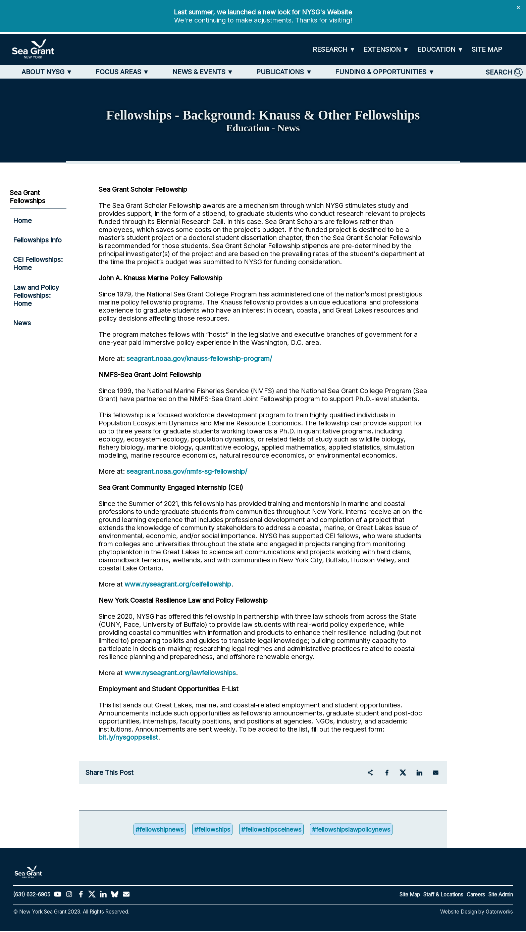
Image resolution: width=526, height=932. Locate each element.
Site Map (410, 895)
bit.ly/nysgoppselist (128, 737)
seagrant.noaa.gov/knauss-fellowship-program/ (199, 359)
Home (22, 221)
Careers (476, 895)
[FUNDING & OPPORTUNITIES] (384, 72)
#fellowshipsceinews (271, 830)
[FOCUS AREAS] (122, 72)
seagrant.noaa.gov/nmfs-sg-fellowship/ (186, 471)
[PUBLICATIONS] (284, 72)
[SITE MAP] (487, 49)
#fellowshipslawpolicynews (355, 830)
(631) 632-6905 (31, 895)
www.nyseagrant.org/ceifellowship (177, 584)
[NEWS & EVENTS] (203, 72)
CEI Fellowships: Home (38, 263)
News (22, 323)
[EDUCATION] (440, 49)
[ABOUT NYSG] (47, 72)
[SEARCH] (504, 72)
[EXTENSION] (386, 49)
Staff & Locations (443, 895)
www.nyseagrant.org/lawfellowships (180, 673)
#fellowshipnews (154, 830)
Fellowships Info (37, 240)
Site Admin (500, 895)
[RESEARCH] (334, 49)
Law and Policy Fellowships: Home (36, 295)
